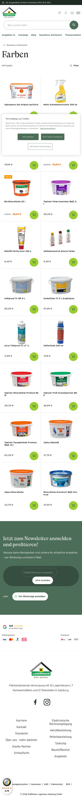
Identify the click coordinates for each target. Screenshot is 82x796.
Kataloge (23, 35)
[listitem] (21, 720)
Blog (33, 35)
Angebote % (8, 35)
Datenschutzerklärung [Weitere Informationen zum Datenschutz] (48, 128)
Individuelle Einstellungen (40, 146)
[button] (30, 596)
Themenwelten (73, 35)
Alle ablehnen (28, 137)
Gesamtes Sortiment (50, 35)
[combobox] (41, 25)
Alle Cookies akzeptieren (53, 137)
